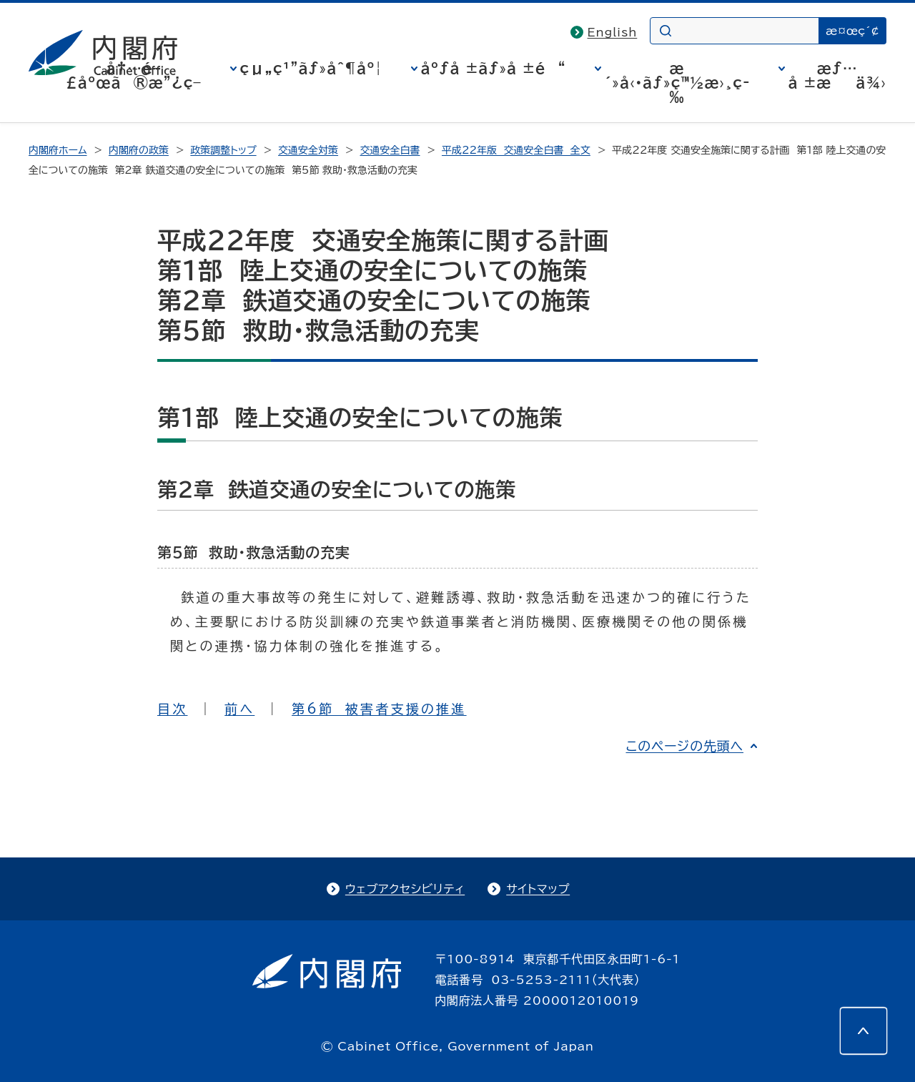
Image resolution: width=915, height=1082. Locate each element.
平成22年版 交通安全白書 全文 (516, 150)
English (613, 32)
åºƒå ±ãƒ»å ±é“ (493, 68)
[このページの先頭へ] (863, 1030)
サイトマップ (538, 889)
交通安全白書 (390, 150)
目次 (172, 708)
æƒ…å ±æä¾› (837, 75)
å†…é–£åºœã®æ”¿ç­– (134, 75)
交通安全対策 (308, 150)
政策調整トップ (223, 150)
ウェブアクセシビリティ (405, 889)
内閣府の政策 (139, 150)
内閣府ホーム (57, 150)
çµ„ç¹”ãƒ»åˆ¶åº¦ (311, 68)
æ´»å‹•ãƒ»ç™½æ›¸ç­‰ (677, 82)
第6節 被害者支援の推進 (379, 708)
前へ (239, 708)
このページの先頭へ (684, 745)
